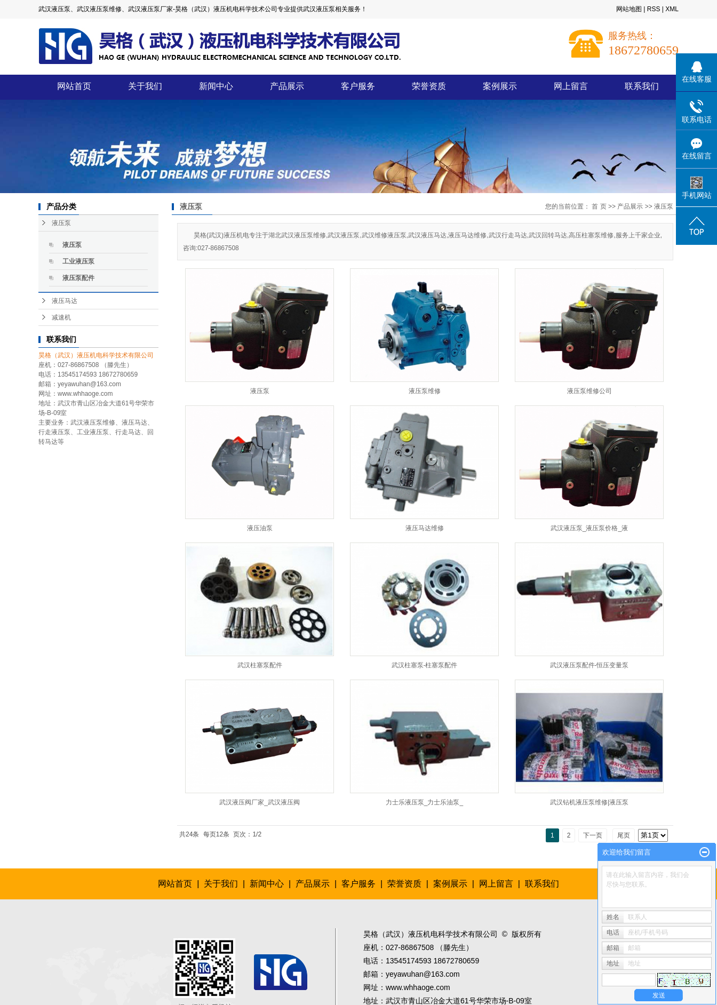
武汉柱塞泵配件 (259, 665)
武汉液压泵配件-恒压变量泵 (589, 665)
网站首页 (74, 86)
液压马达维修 (424, 528)
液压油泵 (260, 528)
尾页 (623, 835)
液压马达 (64, 301)
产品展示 (287, 86)
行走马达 (128, 432)
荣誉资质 (429, 86)
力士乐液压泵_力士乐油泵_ (424, 802)
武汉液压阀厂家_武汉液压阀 (259, 802)
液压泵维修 (425, 391)
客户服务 (358, 86)
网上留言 (571, 86)
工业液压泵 (78, 261)
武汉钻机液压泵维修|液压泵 (589, 802)
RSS (653, 9)
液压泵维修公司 (589, 391)
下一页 (592, 835)
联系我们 (642, 86)
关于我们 (145, 86)
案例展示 (500, 86)
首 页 (599, 206)
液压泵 (61, 223)
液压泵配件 (78, 278)
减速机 (61, 317)
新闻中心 (216, 86)
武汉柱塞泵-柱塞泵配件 (425, 665)
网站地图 (629, 9)
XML (672, 9)
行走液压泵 (54, 432)
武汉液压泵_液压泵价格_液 (589, 528)
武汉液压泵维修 (92, 422)
